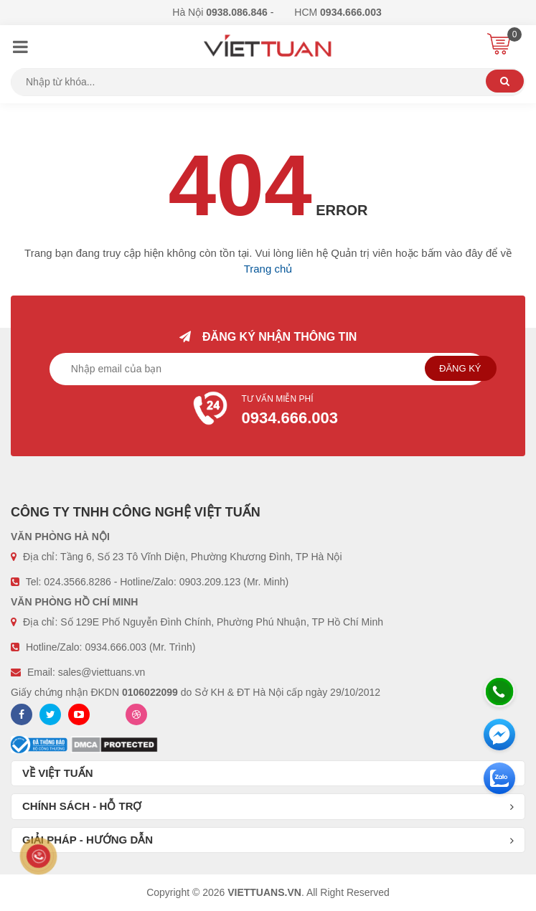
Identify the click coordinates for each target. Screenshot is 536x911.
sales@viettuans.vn (102, 672)
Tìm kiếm (504, 81)
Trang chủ (268, 269)
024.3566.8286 (77, 581)
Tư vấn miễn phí (268, 412)
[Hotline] (499, 691)
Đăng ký (460, 368)
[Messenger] (499, 734)
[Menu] (20, 49)
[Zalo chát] (499, 778)
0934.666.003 (115, 647)
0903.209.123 (210, 581)
